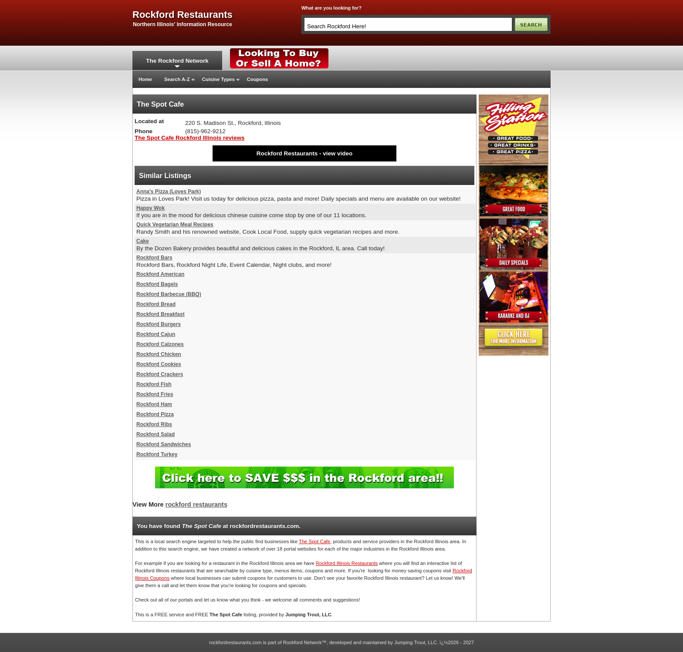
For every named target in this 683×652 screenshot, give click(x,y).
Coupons (257, 79)
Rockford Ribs (154, 424)
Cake (142, 241)
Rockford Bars (154, 258)
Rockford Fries (154, 394)
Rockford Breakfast (160, 314)
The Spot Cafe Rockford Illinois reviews (189, 137)
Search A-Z (177, 79)
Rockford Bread (156, 304)
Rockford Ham (154, 404)
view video (337, 153)
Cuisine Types (218, 79)
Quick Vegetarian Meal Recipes (174, 225)
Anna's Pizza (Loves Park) (168, 191)
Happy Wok (150, 208)
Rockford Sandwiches (163, 444)
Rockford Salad (155, 434)
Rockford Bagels (157, 284)
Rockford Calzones (160, 344)
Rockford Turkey (156, 454)
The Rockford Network (177, 60)
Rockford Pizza (155, 414)
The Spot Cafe (314, 541)
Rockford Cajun (155, 334)
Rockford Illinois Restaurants (347, 563)
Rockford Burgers (158, 324)
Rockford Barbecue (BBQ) (168, 294)
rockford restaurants (182, 14)
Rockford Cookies (158, 364)
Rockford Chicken (158, 354)
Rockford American (160, 274)
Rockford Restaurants (287, 153)
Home (145, 79)
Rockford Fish (154, 384)
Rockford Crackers (159, 374)
